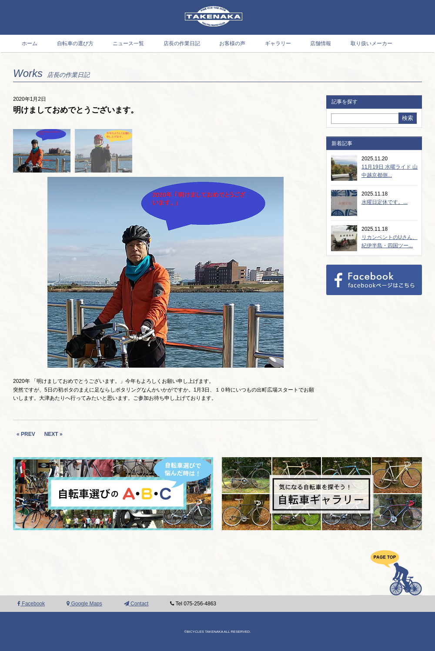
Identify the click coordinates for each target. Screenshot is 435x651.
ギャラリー (278, 43)
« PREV (26, 434)
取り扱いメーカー (371, 43)
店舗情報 (320, 43)
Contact (136, 604)
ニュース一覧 (128, 43)
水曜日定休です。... (384, 202)
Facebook (31, 604)
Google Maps (84, 604)
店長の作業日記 (182, 43)
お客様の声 (232, 43)
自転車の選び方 (75, 43)
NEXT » (53, 434)
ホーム (29, 43)
